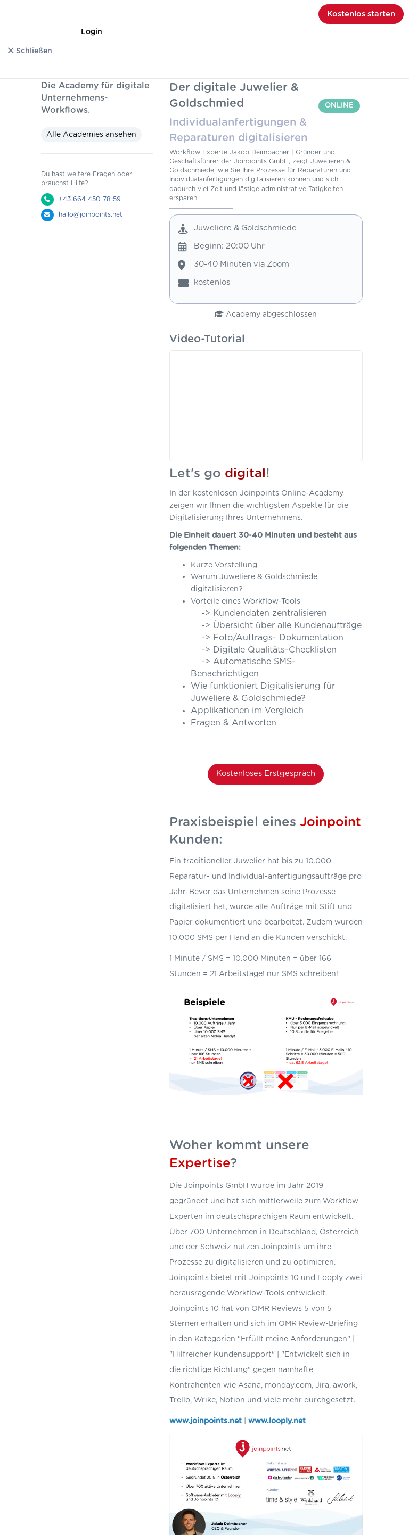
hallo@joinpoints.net (90, 214)
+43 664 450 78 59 (90, 199)
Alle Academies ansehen (91, 134)
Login (91, 32)
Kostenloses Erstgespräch (265, 774)
